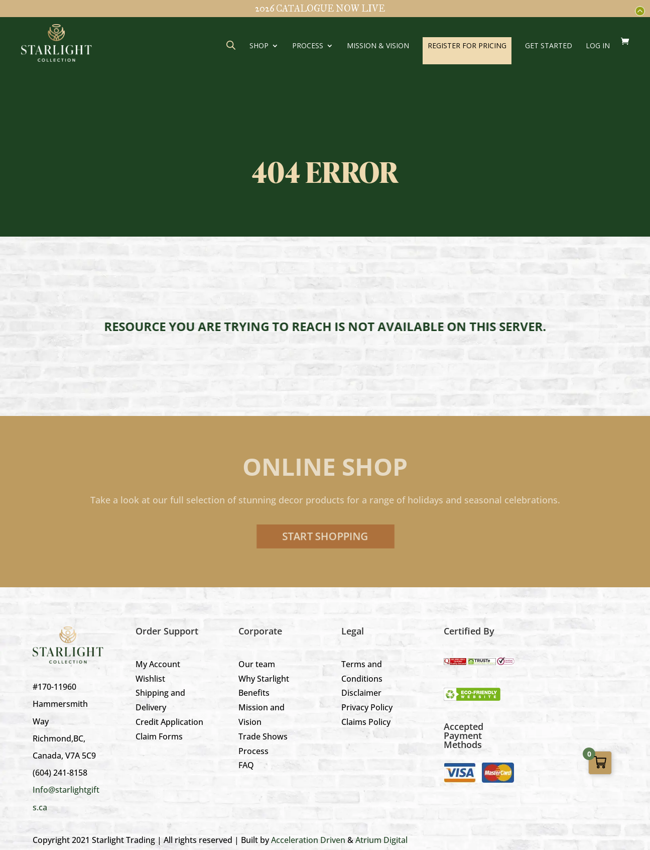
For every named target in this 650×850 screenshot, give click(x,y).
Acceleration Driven (308, 839)
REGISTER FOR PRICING (467, 45)
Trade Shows (263, 736)
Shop (259, 46)
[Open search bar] (231, 45)
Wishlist (150, 678)
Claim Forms (159, 736)
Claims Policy (366, 721)
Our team (256, 664)
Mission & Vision (378, 46)
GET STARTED (548, 46)
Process (307, 46)
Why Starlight (263, 678)
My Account (158, 664)
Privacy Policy (367, 707)
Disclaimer (361, 692)
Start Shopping (325, 536)
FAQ (246, 765)
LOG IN (598, 46)
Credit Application (169, 721)
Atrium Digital (381, 839)
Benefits (254, 692)
